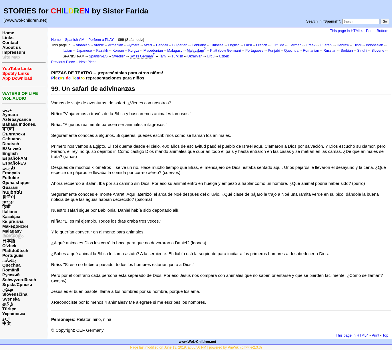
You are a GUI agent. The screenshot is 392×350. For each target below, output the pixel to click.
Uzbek (224, 56)
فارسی (8, 167)
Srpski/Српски (17, 284)
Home (8, 32)
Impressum (13, 52)
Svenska (11, 299)
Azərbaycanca (16, 119)
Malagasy (12, 231)
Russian (329, 51)
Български (13, 133)
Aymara (10, 114)
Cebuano (11, 138)
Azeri (148, 45)
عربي (7, 109)
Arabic (99, 45)
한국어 (8, 197)
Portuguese (254, 51)
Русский (11, 274)
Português (12, 255)
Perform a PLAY (101, 40)
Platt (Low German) (225, 51)
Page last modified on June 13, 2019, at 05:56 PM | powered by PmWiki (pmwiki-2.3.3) (196, 347)
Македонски (15, 226)
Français (11, 172)
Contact (10, 42)
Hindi (357, 45)
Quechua (11, 265)
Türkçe (9, 308)
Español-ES (14, 163)
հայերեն (12, 192)
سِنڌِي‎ (7, 289)
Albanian (82, 45)
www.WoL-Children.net (197, 342)
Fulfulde (10, 177)
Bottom (382, 31)
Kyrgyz (133, 51)
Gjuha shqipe (15, 182)
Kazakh (102, 51)
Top (385, 335)
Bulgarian (180, 45)
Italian (67, 51)
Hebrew (343, 45)
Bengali (162, 45)
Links (7, 37)
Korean (118, 51)
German (294, 45)
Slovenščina (14, 294)
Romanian (311, 51)
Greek (310, 45)
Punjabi (274, 51)
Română (10, 269)
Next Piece (87, 62)
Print (369, 31)
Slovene (377, 51)
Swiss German (141, 56)
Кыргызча (12, 221)
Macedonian (153, 51)
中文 (6, 323)
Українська (13, 313)
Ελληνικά (11, 148)
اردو (5, 318)
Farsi (248, 45)
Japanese (84, 51)
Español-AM (14, 158)
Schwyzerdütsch (19, 279)
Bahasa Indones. (19, 124)
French (261, 45)
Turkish (177, 56)
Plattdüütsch (15, 250)
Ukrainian (195, 56)
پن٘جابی (9, 260)
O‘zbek (9, 245)
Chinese (217, 45)
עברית (7, 201)
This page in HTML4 (346, 31)
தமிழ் (7, 303)
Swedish (119, 56)
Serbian (347, 51)
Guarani (10, 187)
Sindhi (362, 51)
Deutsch (10, 143)
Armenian (115, 45)
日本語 (8, 240)
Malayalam (195, 51)
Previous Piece (63, 62)
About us (11, 47)
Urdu (210, 56)
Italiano (9, 211)
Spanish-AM (74, 40)
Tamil (163, 56)
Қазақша (11, 216)
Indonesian (374, 45)
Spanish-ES (98, 56)
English (10, 153)
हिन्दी (6, 206)
